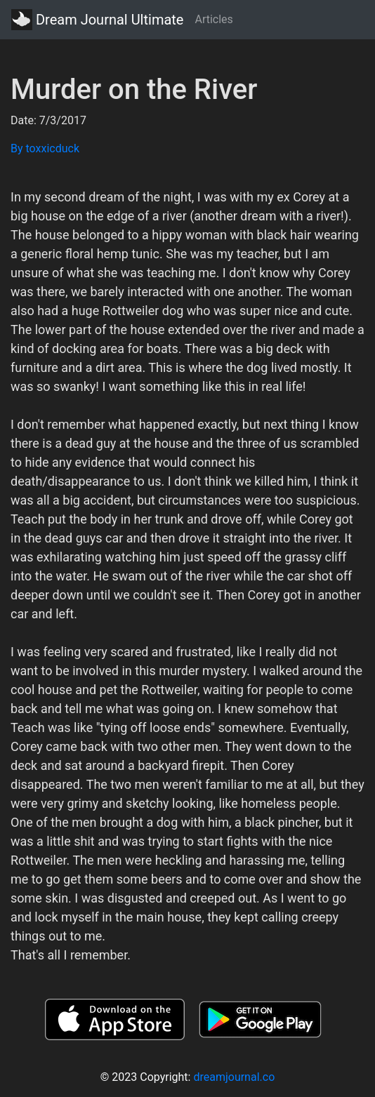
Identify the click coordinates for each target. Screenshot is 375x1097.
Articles (213, 19)
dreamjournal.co (234, 1077)
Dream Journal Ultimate (97, 19)
